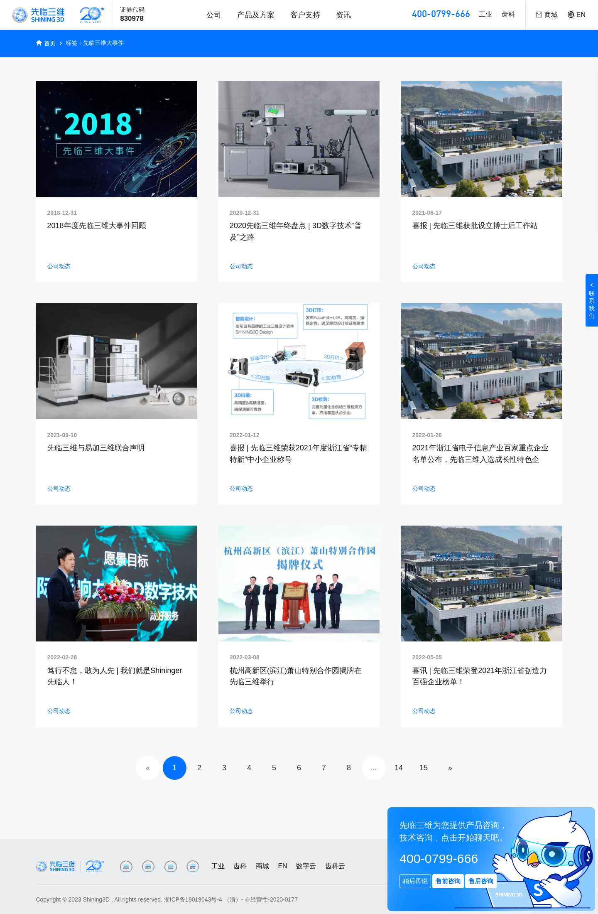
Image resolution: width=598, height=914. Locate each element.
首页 (50, 43)
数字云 (306, 866)
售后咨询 (480, 881)
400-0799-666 (441, 14)
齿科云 (335, 866)
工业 (485, 14)
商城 (262, 866)
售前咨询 (448, 881)
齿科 (508, 14)
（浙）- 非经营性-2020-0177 (261, 899)
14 (399, 768)
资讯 (343, 15)
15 (423, 768)
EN (577, 14)
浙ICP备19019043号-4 (193, 899)
